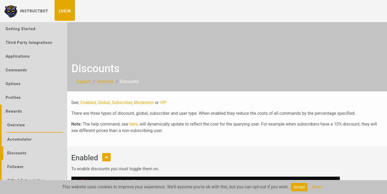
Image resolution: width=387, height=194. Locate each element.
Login (65, 11)
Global (104, 102)
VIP (163, 102)
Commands (16, 70)
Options (13, 84)
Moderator (144, 102)
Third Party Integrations (29, 42)
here (133, 124)
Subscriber (122, 102)
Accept (299, 187)
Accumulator (19, 139)
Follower (15, 167)
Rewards (14, 111)
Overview (16, 125)
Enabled (88, 102)
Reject (317, 187)
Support (83, 81)
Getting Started (20, 29)
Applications (18, 56)
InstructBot (26, 11)
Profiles (13, 97)
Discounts (17, 153)
